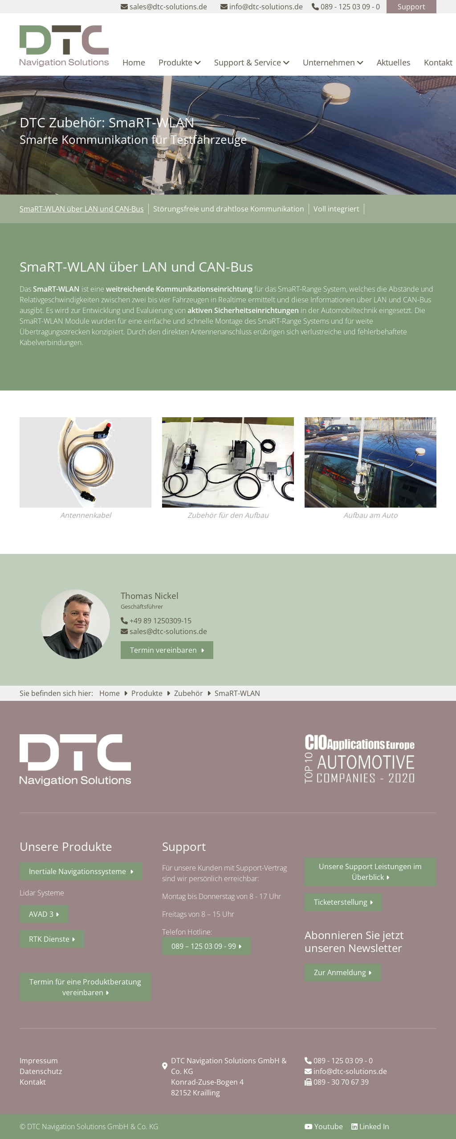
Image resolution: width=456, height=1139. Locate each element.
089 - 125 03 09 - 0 (339, 1061)
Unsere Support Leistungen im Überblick (370, 872)
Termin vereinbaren (164, 650)
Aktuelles (394, 62)
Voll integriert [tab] (336, 209)
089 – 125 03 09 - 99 (203, 946)
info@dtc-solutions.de (346, 1071)
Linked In (370, 1126)
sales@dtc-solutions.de (164, 631)
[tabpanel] (228, 307)
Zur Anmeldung (340, 972)
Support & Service (251, 62)
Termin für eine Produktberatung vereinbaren (85, 987)
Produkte (180, 62)
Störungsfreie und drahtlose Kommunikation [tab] (228, 209)
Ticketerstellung (340, 902)
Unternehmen (333, 62)
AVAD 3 (41, 914)
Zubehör (189, 693)
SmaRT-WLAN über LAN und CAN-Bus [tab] (82, 209)
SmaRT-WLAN (237, 693)
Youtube (325, 1126)
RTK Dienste (49, 939)
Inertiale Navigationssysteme (78, 871)
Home (133, 62)
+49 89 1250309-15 (156, 621)
